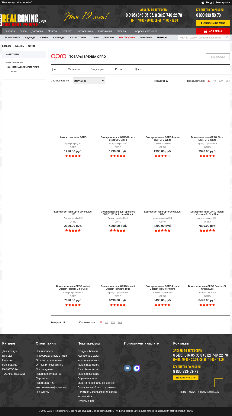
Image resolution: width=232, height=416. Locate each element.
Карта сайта (85, 396)
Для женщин (10, 351)
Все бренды (218, 56)
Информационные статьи (51, 355)
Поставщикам (84, 31)
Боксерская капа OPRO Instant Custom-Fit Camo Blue (118, 287)
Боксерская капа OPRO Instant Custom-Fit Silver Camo (163, 287)
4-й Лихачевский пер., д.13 (207, 392)
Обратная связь (87, 378)
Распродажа (127, 37)
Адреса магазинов (146, 31)
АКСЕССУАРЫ (78, 37)
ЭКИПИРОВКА (13, 37)
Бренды (161, 37)
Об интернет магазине (49, 360)
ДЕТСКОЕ (109, 37)
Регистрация (223, 2)
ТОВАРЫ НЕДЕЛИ (13, 373)
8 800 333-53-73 (208, 15)
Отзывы (121, 31)
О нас (23, 31)
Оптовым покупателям (49, 364)
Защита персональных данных (96, 382)
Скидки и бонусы (88, 351)
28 (209, 80)
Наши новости (44, 351)
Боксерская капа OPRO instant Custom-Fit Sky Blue (207, 213)
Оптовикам (105, 31)
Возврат (67, 31)
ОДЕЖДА (30, 37)
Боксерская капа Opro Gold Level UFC (162, 213)
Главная (10, 31)
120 (221, 80)
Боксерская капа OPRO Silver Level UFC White (207, 138)
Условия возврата (88, 373)
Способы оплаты (88, 369)
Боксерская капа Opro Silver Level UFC (73, 213)
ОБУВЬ (44, 37)
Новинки (146, 37)
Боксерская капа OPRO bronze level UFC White (163, 138)
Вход (209, 2)
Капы (14, 71)
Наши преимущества (48, 373)
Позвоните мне (213, 23)
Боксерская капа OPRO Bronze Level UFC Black (118, 138)
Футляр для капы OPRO (73, 137)
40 (214, 80)
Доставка (37, 31)
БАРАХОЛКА (10, 369)
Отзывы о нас (86, 400)
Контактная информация (51, 387)
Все (228, 80)
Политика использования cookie (97, 391)
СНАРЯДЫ (59, 37)
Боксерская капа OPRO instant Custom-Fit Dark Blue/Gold (73, 287)
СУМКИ (95, 37)
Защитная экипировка (23, 67)
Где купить (42, 391)
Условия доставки (88, 364)
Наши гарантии (45, 382)
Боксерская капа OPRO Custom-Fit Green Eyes (207, 287)
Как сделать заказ (88, 355)
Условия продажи (88, 360)
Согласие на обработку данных (97, 387)
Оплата (52, 31)
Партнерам (42, 378)
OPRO (31, 46)
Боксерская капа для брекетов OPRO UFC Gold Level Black (118, 213)
